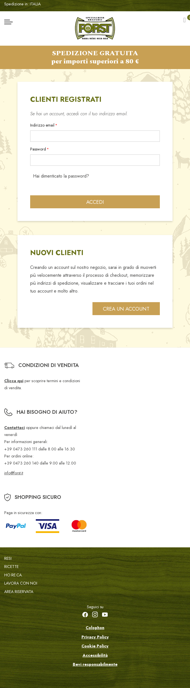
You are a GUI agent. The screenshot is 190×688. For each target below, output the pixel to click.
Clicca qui (13, 381)
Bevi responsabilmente (95, 664)
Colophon (95, 628)
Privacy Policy (95, 637)
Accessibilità (95, 655)
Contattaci (14, 427)
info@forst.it (13, 473)
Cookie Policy (95, 646)
